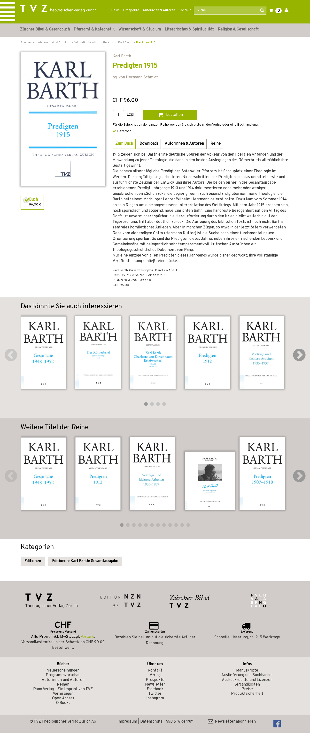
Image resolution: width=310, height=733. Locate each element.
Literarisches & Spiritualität (189, 29)
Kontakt (184, 10)
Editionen (32, 561)
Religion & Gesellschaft (238, 29)
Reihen (63, 684)
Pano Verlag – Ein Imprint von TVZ (63, 689)
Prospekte (131, 10)
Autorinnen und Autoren (63, 680)
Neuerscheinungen (62, 670)
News (115, 10)
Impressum (127, 721)
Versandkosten (247, 684)
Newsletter (155, 684)
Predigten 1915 (145, 43)
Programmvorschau (63, 675)
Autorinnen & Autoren (159, 10)
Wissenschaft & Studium (139, 29)
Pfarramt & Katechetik (94, 29)
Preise (247, 689)
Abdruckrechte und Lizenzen (247, 680)
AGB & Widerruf (179, 721)
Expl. (131, 115)
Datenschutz (151, 721)
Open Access (63, 698)
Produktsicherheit (247, 693)
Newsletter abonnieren (232, 721)
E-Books (63, 703)
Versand (87, 637)
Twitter (155, 693)
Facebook (155, 689)
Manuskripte (247, 670)
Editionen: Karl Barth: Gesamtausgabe (85, 561)
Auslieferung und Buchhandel (247, 675)
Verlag (155, 675)
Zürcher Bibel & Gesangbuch (45, 29)
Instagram (155, 698)
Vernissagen (63, 693)
